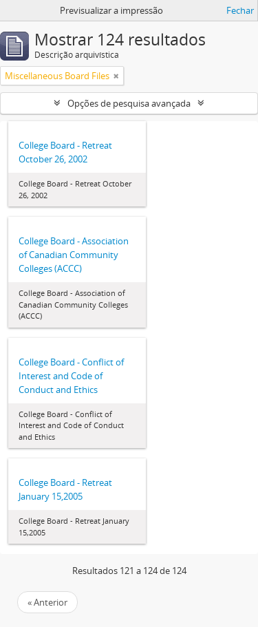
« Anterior (47, 602)
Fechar (240, 10)
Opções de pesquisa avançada (129, 103)
